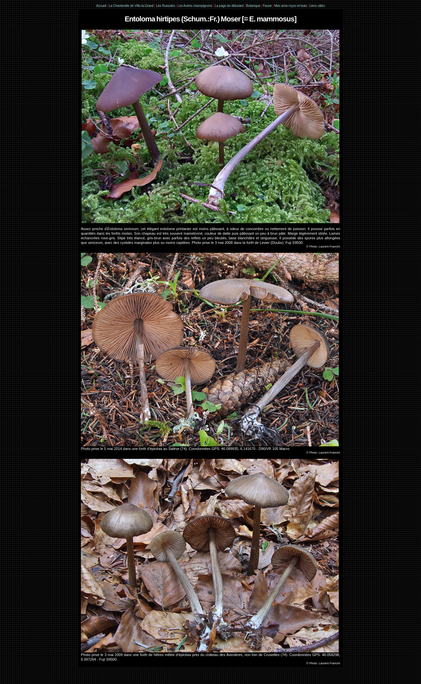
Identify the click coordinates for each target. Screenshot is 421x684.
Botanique (253, 6)
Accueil (101, 6)
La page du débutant (229, 6)
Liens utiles (317, 6)
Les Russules (165, 6)
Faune (267, 6)
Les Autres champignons (195, 6)
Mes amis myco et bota (290, 6)
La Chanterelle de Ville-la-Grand (132, 6)
